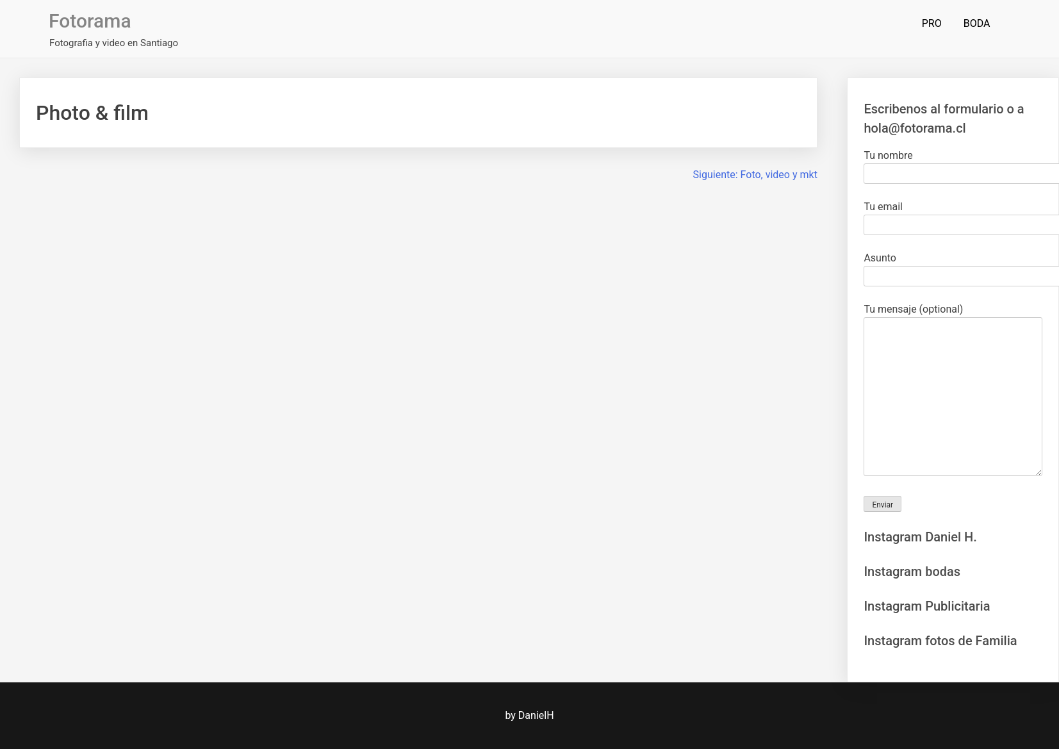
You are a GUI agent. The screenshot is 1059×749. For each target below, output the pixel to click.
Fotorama (90, 21)
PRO (932, 23)
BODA (977, 23)
